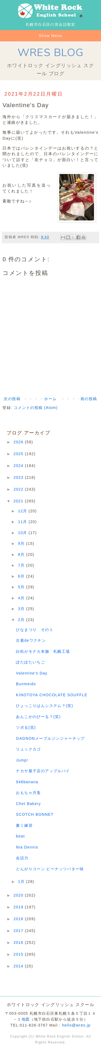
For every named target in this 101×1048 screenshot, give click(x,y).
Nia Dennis (27, 847)
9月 (22, 543)
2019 (19, 907)
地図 (26, 1019)
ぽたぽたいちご (30, 662)
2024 (19, 465)
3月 (22, 609)
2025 (19, 454)
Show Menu (50, 36)
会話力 (22, 858)
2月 (22, 620)
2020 (19, 895)
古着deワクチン (31, 640)
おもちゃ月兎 (28, 792)
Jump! (22, 760)
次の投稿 (12, 399)
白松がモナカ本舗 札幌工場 (43, 651)
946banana (27, 782)
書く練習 (24, 825)
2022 (19, 489)
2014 (19, 966)
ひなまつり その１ (34, 630)
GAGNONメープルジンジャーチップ (50, 738)
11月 (23, 522)
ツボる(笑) (26, 727)
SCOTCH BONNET (35, 814)
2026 (19, 442)
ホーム (50, 399)
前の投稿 (89, 399)
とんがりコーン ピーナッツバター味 (50, 869)
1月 (22, 881)
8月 (22, 554)
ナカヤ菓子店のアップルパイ (43, 771)
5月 (22, 587)
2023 (19, 477)
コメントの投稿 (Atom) (36, 407)
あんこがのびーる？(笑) (38, 717)
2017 (19, 931)
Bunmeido (26, 684)
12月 (23, 511)
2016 (19, 942)
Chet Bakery (28, 804)
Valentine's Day (31, 673)
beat (20, 836)
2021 (19, 501)
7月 (22, 565)
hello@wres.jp (76, 1025)
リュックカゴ (28, 749)
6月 (22, 576)
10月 (23, 533)
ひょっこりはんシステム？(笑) (44, 705)
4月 (22, 598)
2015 (19, 954)
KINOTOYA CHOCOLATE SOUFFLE (51, 695)
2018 (19, 919)
